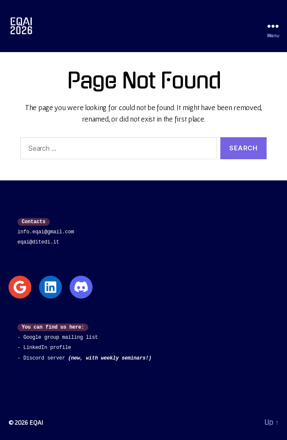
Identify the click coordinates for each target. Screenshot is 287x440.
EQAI (36, 422)
